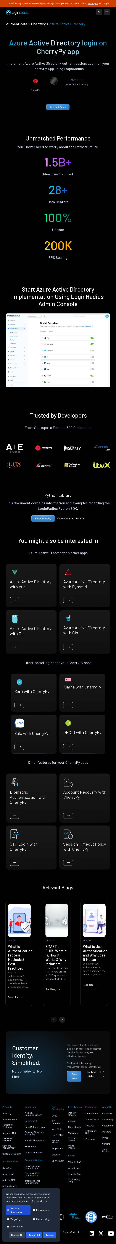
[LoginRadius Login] (99, 12)
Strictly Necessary (14, 1210)
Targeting (13, 1219)
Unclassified (15, 1226)
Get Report (95, 3)
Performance (41, 1210)
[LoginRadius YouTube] (111, 1233)
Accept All (34, 1234)
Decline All (17, 1234)
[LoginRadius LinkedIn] (91, 1233)
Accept (50, 1234)
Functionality (41, 1219)
